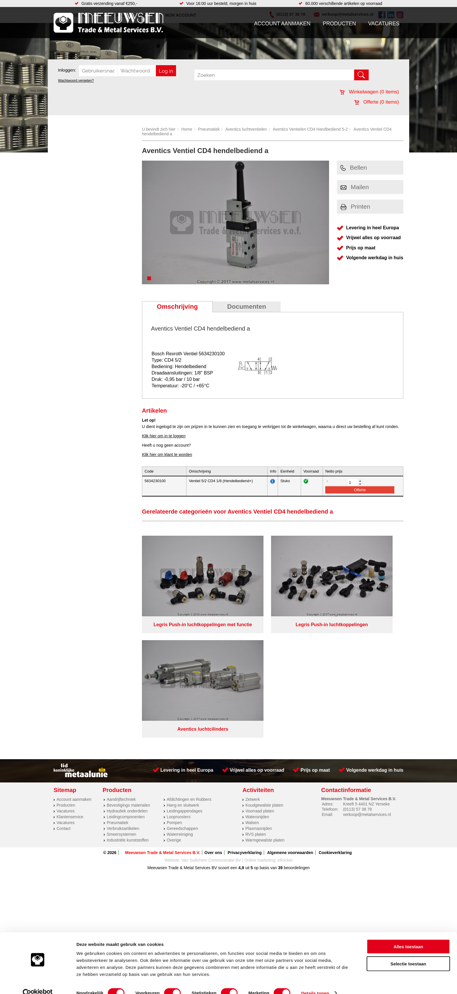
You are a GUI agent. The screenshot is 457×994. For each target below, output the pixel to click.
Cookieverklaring (335, 727)
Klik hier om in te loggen (163, 436)
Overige (174, 715)
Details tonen (315, 982)
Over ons (213, 727)
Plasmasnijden (258, 703)
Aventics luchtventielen (246, 129)
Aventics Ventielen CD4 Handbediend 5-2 (310, 129)
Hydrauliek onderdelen (127, 686)
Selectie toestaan (408, 953)
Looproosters (179, 691)
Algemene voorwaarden (290, 727)
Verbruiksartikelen (123, 703)
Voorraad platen (259, 686)
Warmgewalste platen (264, 715)
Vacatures (383, 23)
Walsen (252, 697)
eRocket (284, 735)
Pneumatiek (209, 129)
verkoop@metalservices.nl (367, 689)
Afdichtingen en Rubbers (189, 674)
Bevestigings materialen (128, 680)
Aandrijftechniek (121, 674)
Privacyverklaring (245, 727)
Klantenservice (70, 691)
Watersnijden (257, 691)
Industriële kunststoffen (128, 715)
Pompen (174, 697)
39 (280, 742)
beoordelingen (296, 742)
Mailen (354, 187)
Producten (339, 23)
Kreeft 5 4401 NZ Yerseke (366, 679)
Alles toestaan (408, 935)
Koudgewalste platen (264, 680)
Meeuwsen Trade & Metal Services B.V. (162, 727)
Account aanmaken (282, 23)
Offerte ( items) (376, 102)
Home (186, 129)
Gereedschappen (182, 703)
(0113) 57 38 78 (357, 684)
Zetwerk (252, 674)
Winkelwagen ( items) (369, 92)
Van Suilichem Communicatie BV (211, 735)
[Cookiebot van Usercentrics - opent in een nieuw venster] (37, 982)
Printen (355, 206)
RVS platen (255, 709)
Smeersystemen (121, 709)
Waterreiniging (180, 709)
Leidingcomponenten (126, 691)
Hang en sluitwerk (183, 680)
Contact (64, 703)
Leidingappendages (184, 686)
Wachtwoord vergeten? (76, 81)
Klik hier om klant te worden (167, 454)
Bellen (353, 167)
